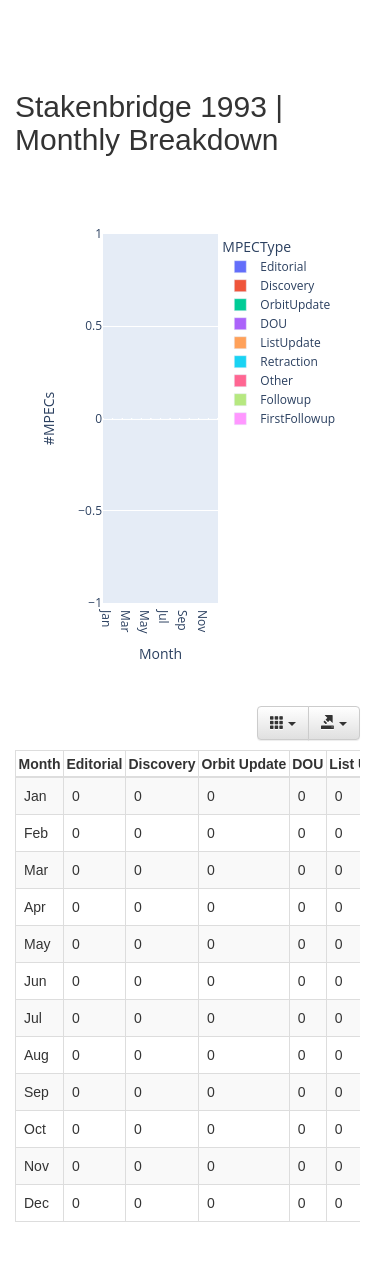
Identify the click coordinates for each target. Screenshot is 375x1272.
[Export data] (334, 723)
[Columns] (283, 723)
